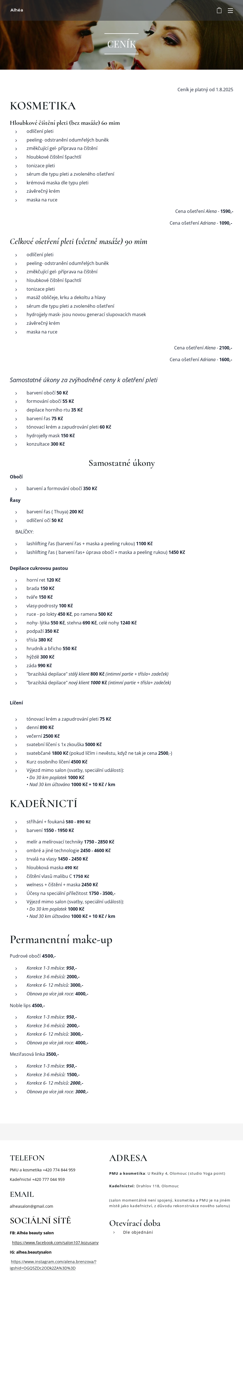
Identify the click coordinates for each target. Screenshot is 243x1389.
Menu (230, 10)
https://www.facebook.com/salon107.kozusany (55, 1242)
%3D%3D (67, 1268)
